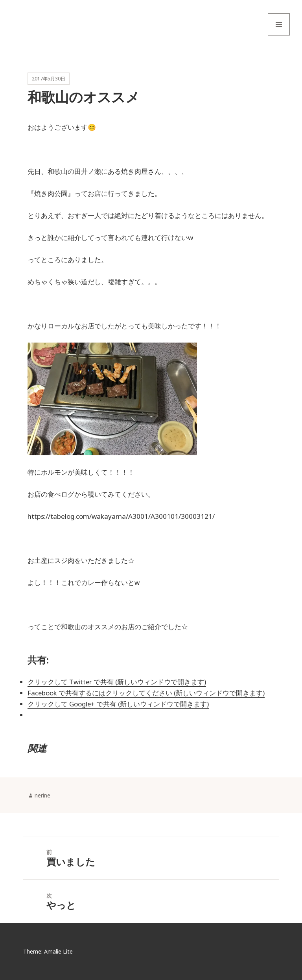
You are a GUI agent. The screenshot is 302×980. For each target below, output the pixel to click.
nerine (42, 795)
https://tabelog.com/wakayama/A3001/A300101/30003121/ (121, 516)
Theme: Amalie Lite (48, 951)
